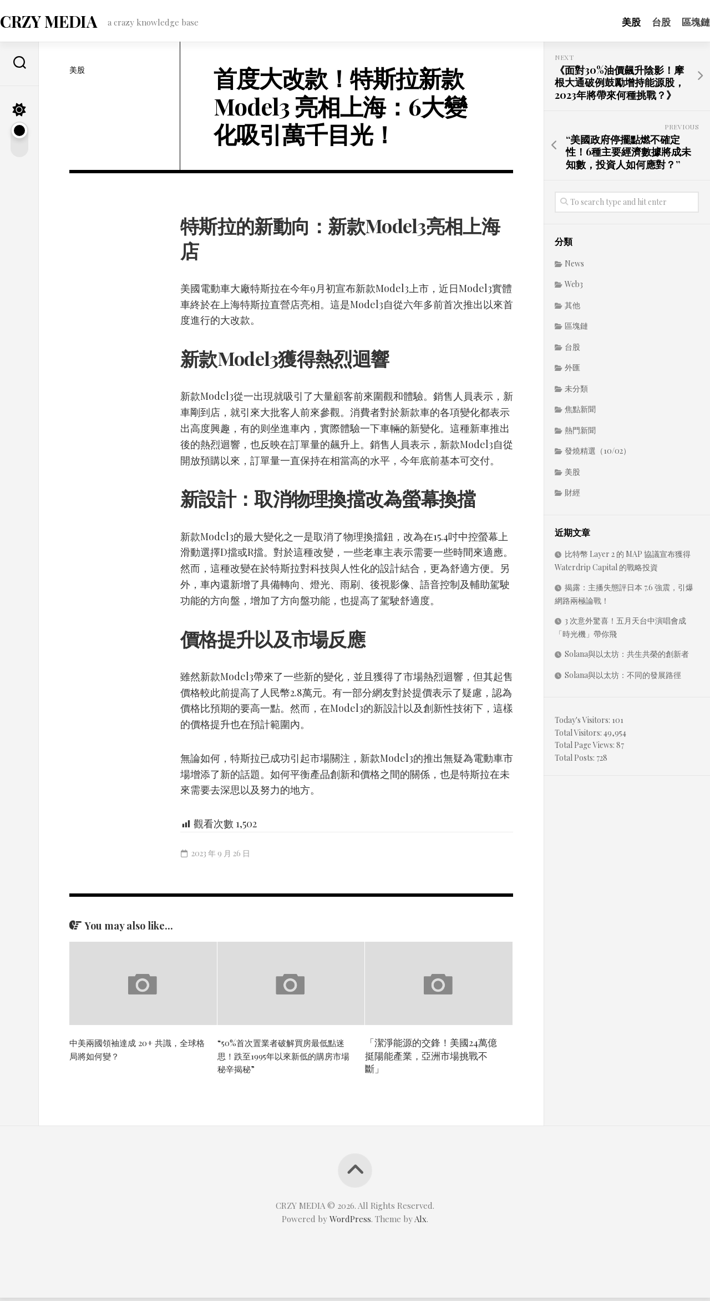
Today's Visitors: (583, 723)
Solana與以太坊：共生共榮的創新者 (627, 657)
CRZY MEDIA (69, 22)
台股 (639, 21)
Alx (420, 1222)
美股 (609, 21)
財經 (572, 495)
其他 (572, 308)
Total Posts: (575, 761)
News (574, 267)
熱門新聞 (580, 433)
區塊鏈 (674, 21)
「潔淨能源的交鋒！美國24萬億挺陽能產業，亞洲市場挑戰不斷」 (431, 1058)
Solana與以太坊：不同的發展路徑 (623, 678)
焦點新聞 (580, 412)
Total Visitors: (579, 736)
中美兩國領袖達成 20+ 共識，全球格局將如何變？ (136, 1052)
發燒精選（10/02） (598, 454)
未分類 (576, 391)
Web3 (574, 287)
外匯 (572, 370)
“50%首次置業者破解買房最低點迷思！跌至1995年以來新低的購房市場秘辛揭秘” (284, 1058)
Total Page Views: (585, 748)
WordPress (350, 1222)
